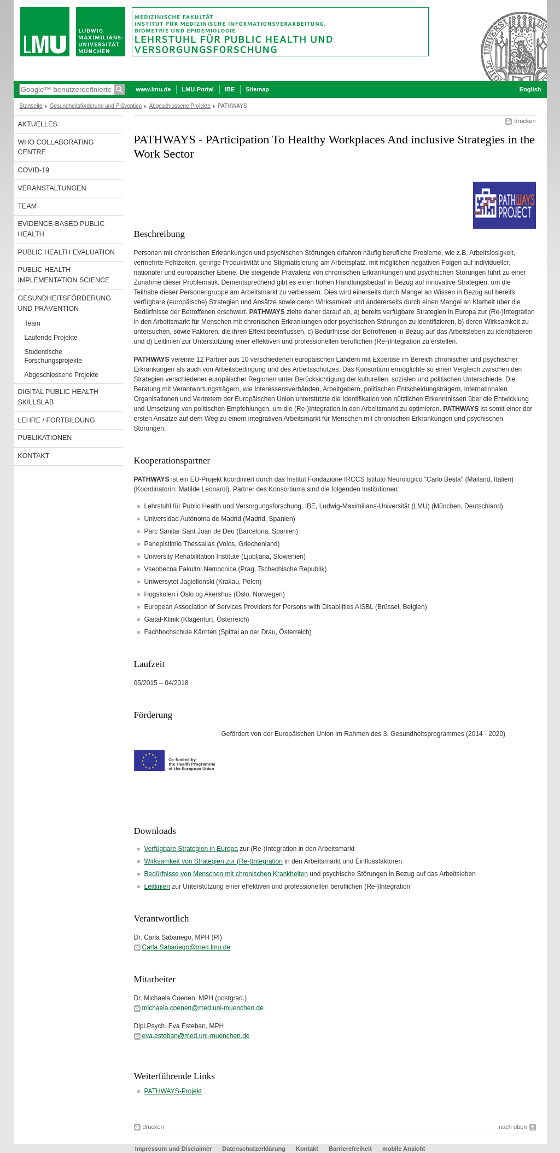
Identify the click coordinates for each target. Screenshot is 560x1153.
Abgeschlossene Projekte (180, 106)
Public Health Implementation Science (64, 275)
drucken (524, 121)
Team (27, 206)
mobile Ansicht (403, 1148)
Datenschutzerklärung (253, 1148)
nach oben (513, 1126)
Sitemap (257, 89)
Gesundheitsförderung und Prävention (96, 106)
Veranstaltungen (52, 188)
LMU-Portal (198, 89)
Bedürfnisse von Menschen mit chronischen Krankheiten (226, 874)
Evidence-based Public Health (61, 229)
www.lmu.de (153, 89)
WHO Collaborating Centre (56, 147)
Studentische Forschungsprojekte (53, 356)
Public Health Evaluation (66, 252)
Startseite (31, 106)
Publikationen (45, 438)
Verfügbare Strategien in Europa (191, 849)
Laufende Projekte (51, 337)
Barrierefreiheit (351, 1148)
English (530, 89)
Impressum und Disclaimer (173, 1148)
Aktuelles (37, 124)
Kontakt (34, 456)
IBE (230, 89)
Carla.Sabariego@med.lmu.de (186, 947)
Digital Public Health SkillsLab (58, 397)
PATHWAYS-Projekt (173, 1091)
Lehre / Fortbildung (56, 420)
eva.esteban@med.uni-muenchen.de (196, 1036)
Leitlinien (157, 886)
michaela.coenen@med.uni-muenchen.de (203, 1008)
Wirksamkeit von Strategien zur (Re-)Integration (213, 861)
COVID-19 (34, 170)
